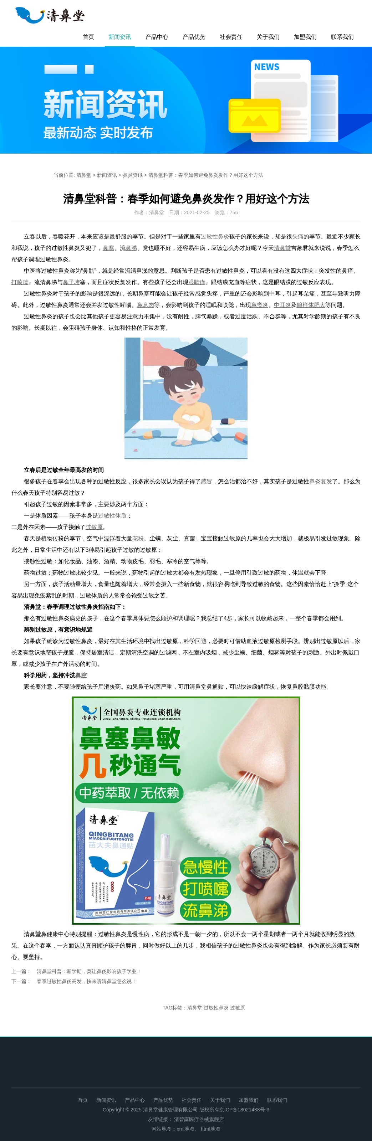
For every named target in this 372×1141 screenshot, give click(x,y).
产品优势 (194, 37)
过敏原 (237, 1008)
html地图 (210, 1129)
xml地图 (185, 1129)
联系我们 (342, 37)
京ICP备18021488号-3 (244, 1109)
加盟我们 (305, 37)
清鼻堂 (83, 175)
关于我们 (268, 37)
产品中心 (157, 37)
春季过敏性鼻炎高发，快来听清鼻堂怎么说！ (87, 981)
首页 (88, 37)
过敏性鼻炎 (216, 1008)
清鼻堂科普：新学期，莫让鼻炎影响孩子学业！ (89, 971)
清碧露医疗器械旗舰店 (199, 1119)
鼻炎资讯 (133, 175)
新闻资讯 (119, 37)
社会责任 (231, 37)
